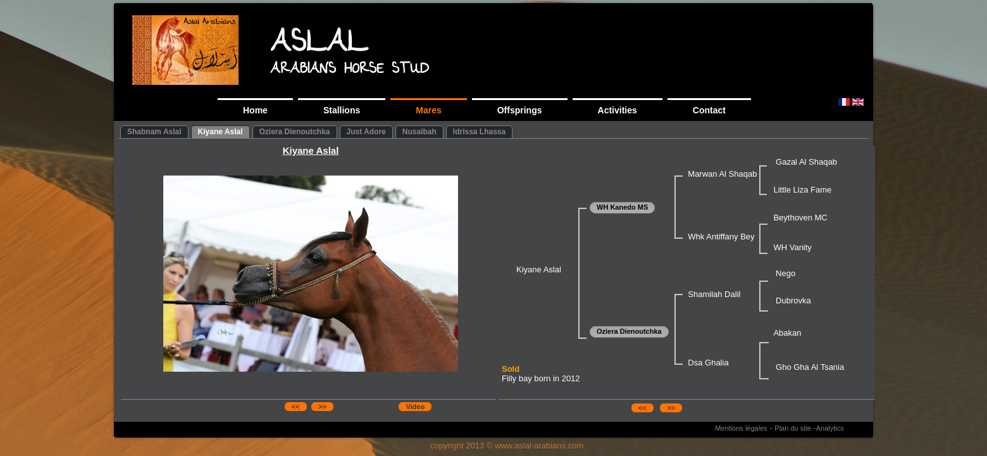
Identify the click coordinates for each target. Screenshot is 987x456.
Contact (709, 110)
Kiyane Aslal (220, 131)
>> (322, 406)
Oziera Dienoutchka (294, 131)
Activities (617, 110)
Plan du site (792, 428)
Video (415, 406)
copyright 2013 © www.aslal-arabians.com (506, 445)
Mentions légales (741, 428)
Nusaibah (419, 131)
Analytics (830, 428)
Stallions (341, 110)
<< (296, 406)
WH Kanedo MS (622, 207)
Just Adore (366, 131)
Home (255, 110)
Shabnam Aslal (154, 131)
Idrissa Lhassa (479, 131)
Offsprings (519, 110)
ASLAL (319, 45)
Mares (428, 110)
